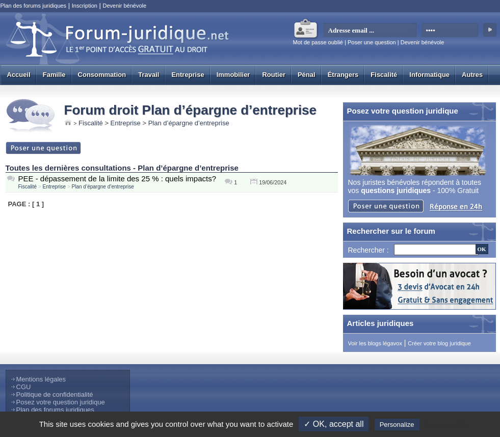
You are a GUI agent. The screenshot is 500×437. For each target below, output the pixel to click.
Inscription (84, 6)
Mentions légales (41, 379)
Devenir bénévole (124, 6)
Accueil (19, 74)
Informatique (429, 74)
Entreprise (187, 74)
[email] (370, 30)
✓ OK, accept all (333, 424)
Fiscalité (384, 74)
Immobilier (233, 74)
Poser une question (372, 42)
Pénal (306, 74)
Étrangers (343, 74)
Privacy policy (446, 424)
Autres (472, 74)
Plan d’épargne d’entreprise (188, 123)
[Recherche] (436, 249)
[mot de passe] (450, 30)
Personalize (397, 424)
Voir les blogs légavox (375, 343)
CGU (23, 387)
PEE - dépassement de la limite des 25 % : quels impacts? (117, 178)
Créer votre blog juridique (439, 343)
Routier (273, 74)
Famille (54, 74)
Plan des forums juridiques (34, 6)
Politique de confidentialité (54, 394)
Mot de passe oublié (318, 42)
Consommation (102, 74)
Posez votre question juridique (60, 402)
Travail (148, 74)
